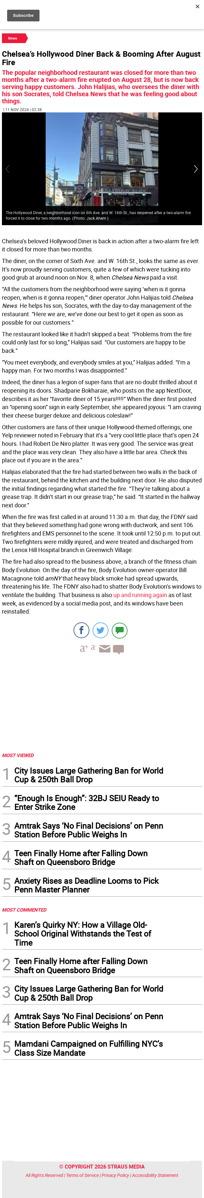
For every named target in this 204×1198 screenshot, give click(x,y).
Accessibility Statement (155, 1175)
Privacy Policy (115, 1175)
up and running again (140, 595)
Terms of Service (82, 1175)
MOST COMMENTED (24, 909)
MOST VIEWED (18, 755)
